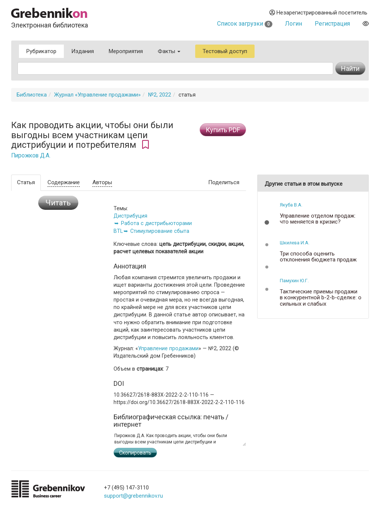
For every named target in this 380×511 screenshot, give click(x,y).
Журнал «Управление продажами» (97, 94)
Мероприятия (126, 51)
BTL (118, 231)
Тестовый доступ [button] (225, 51)
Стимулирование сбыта (159, 231)
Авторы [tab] (102, 182)
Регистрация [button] (332, 23)
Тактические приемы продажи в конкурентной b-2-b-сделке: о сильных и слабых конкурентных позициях (320, 301)
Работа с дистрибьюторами (156, 223)
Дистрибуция (130, 216)
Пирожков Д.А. (30, 155)
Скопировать (135, 453)
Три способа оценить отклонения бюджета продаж (318, 257)
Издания (82, 51)
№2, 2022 (159, 94)
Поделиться (223, 182)
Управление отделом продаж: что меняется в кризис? (318, 219)
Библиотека (32, 94)
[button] (266, 222)
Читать (58, 202)
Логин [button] (293, 23)
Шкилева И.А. (294, 242)
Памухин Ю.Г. (294, 280)
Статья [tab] (26, 182)
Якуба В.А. (291, 205)
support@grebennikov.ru (133, 495)
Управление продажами (168, 348)
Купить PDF (223, 130)
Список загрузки (244, 23)
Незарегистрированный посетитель (318, 12)
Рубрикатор (41, 51)
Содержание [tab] (64, 182)
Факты (169, 51)
